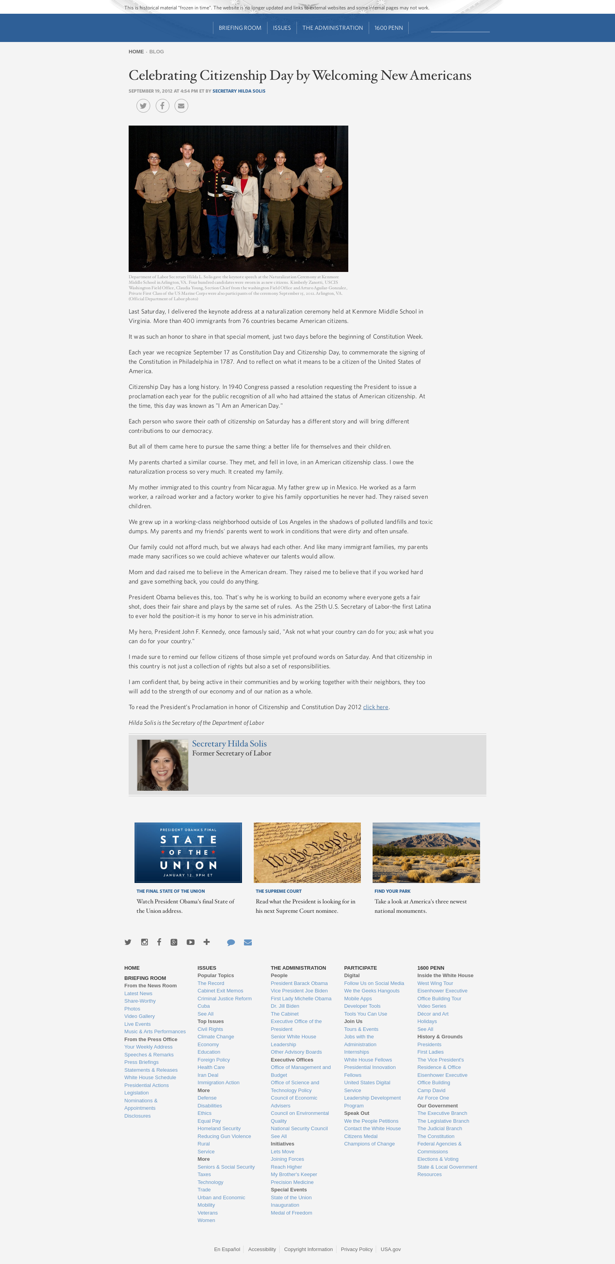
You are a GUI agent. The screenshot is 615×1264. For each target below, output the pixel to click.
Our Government (437, 1106)
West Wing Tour (435, 983)
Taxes (204, 1174)
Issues (282, 27)
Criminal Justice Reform (225, 998)
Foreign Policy (214, 1060)
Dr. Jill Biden (285, 1006)
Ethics (204, 1113)
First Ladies (430, 1052)
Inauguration (285, 1205)
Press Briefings (141, 1062)
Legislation (136, 1093)
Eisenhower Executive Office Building (442, 1079)
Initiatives (283, 1144)
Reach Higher (286, 1167)
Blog (156, 52)
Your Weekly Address (148, 1047)
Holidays (427, 1021)
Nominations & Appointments (141, 1104)
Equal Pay (209, 1121)
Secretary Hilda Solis (239, 90)
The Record (211, 983)
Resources (429, 1174)
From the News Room (150, 986)
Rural (204, 1144)
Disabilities (210, 1106)
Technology (211, 1182)
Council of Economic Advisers (294, 1102)
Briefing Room (240, 27)
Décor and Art (433, 1014)
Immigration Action (219, 1082)
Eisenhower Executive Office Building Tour (442, 994)
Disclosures (137, 1116)
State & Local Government (447, 1167)
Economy (208, 1044)
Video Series (431, 1006)
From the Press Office (150, 1039)
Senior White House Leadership (294, 1040)
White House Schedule (150, 1077)
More (204, 1090)
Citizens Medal (360, 1136)
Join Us (353, 1021)
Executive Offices (292, 1060)
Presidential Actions (146, 1085)
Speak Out (356, 1113)
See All (205, 1014)
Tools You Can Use (365, 1014)
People (279, 975)
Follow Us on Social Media (374, 983)
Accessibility (262, 1249)
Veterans (208, 1213)
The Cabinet (285, 1014)
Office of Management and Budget (301, 1071)
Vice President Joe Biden (299, 991)
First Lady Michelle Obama (301, 998)
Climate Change (216, 1037)
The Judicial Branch (439, 1128)
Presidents (429, 1044)
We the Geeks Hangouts (371, 991)
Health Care (211, 1067)
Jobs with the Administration (360, 1040)
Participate (360, 968)
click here (376, 706)
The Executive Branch (442, 1113)
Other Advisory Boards (296, 1052)
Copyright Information (308, 1249)
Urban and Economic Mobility (221, 1201)
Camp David (431, 1090)
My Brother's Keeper (294, 1174)
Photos (132, 1009)
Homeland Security (219, 1128)
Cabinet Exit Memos (220, 991)
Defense (207, 1098)
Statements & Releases (151, 1070)
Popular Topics (216, 975)
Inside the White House (445, 975)
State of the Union (291, 1197)
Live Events (137, 1024)
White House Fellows (368, 1060)
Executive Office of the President (296, 1025)
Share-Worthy (140, 1001)
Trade (204, 1190)
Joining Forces (287, 1159)
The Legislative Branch (443, 1121)
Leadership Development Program (372, 1102)
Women (206, 1220)
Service (206, 1152)
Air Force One (433, 1098)
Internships (356, 1052)
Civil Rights (210, 1029)
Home (136, 52)
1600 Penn (389, 27)
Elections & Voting (438, 1159)
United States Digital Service (367, 1086)
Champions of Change (369, 1144)
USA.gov (391, 1249)
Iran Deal (208, 1075)
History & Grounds (440, 1037)
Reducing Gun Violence (224, 1136)
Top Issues (211, 1021)
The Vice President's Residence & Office (440, 1064)
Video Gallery (139, 1016)
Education (209, 1052)
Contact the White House (372, 1128)
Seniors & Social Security (226, 1167)
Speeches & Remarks (149, 1055)
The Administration (332, 27)
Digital (352, 975)
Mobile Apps (358, 998)
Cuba (204, 1006)
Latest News (138, 993)
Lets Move (283, 1152)
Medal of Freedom (292, 1213)
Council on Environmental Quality (300, 1117)
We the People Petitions (371, 1121)
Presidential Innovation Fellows (370, 1071)
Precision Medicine (292, 1182)
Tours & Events (361, 1029)
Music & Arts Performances (155, 1031)
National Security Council (299, 1128)
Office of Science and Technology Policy (295, 1086)
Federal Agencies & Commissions (439, 1148)
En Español (227, 1249)
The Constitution (436, 1136)
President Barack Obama (299, 983)
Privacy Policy (357, 1249)
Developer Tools (362, 1006)
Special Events (289, 1190)
